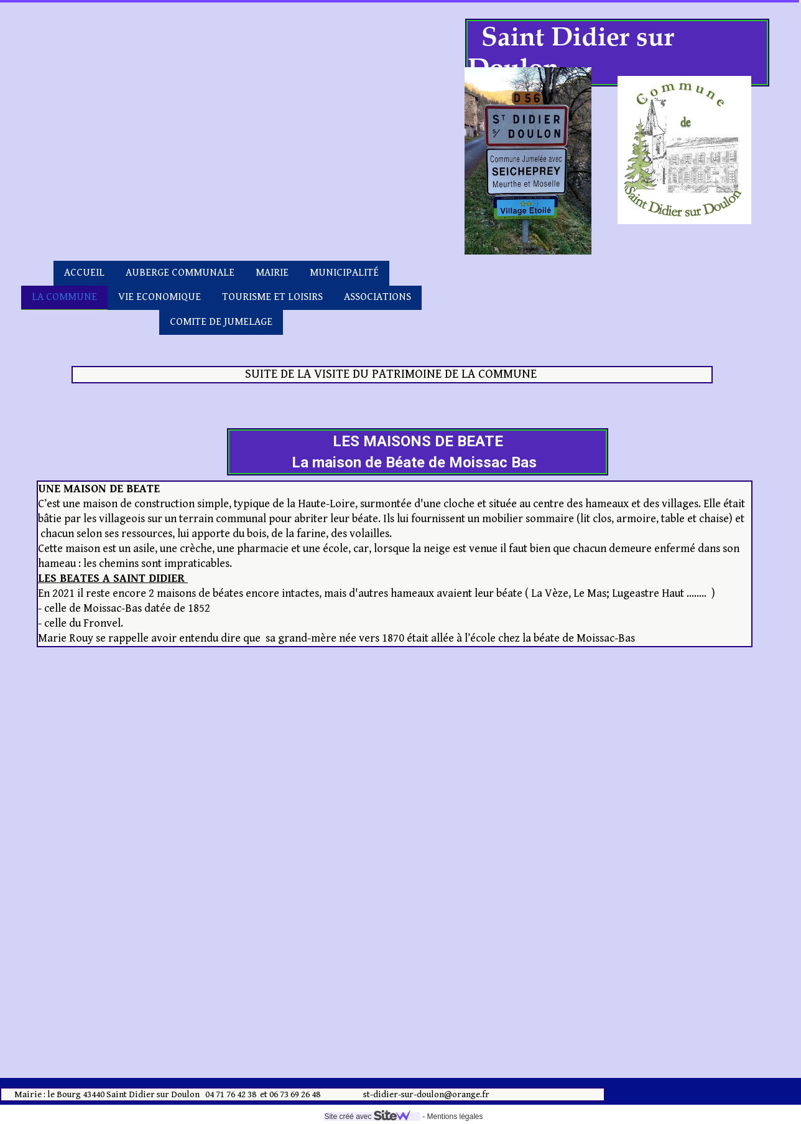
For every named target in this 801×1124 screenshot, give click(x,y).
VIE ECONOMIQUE (159, 297)
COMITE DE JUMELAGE (221, 322)
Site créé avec (372, 1116)
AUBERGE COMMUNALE (180, 272)
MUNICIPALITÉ (344, 272)
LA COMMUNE (64, 297)
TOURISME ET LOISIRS (272, 297)
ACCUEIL (84, 272)
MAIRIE (272, 272)
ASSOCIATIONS (377, 297)
